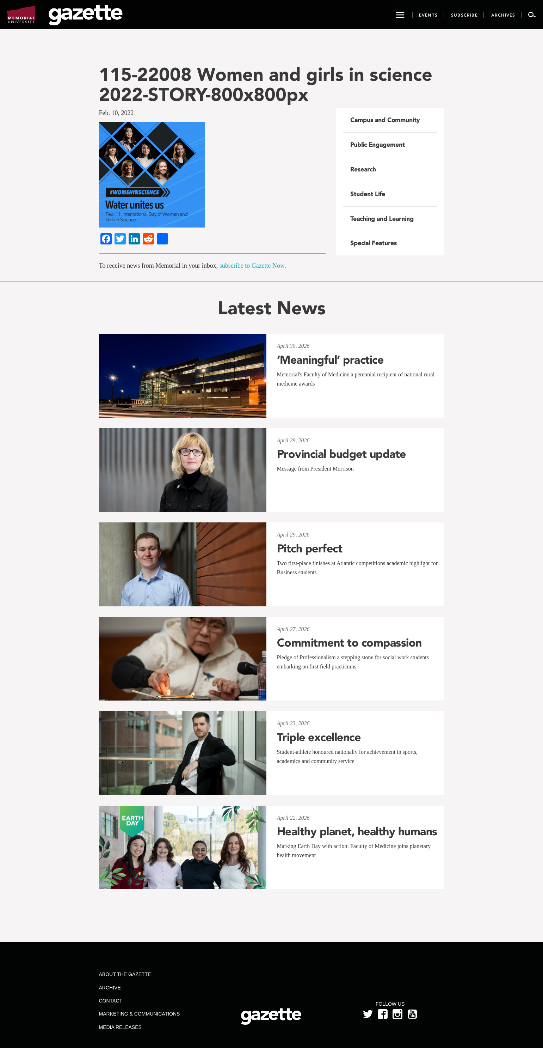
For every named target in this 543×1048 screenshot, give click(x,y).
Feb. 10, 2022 (116, 112)
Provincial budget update (341, 454)
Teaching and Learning (382, 218)
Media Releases (120, 1027)
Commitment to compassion (349, 643)
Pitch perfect (310, 548)
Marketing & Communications (139, 1014)
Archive (110, 988)
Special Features (373, 243)
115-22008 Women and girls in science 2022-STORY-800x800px (265, 84)
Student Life (367, 194)
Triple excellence (319, 737)
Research (363, 169)
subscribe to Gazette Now (252, 265)
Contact (110, 1001)
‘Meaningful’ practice (330, 360)
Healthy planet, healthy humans (357, 831)
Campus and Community (385, 119)
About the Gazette (125, 974)
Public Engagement (377, 144)
